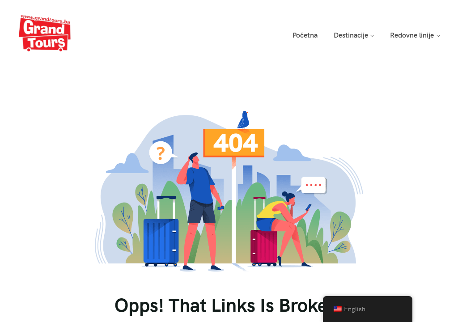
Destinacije (351, 35)
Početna (305, 35)
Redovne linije (412, 35)
